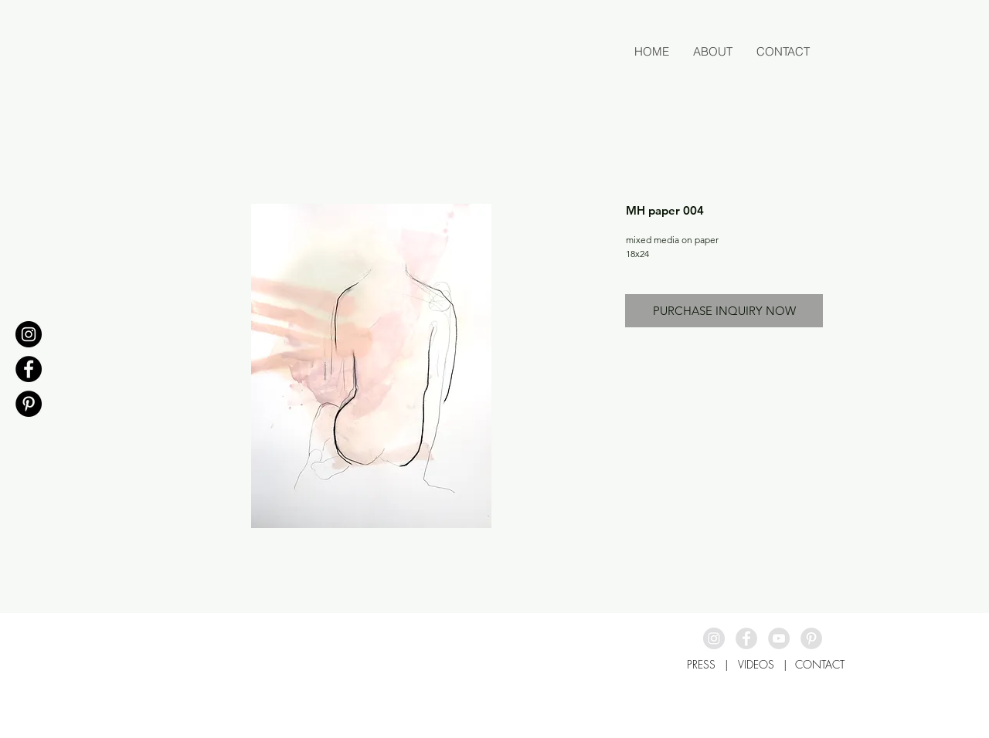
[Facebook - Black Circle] (28, 369)
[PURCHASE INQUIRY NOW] (724, 310)
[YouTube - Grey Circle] (779, 638)
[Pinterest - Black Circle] (28, 404)
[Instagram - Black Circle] (28, 334)
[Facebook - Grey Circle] (746, 638)
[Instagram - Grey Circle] (714, 638)
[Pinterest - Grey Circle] (811, 638)
